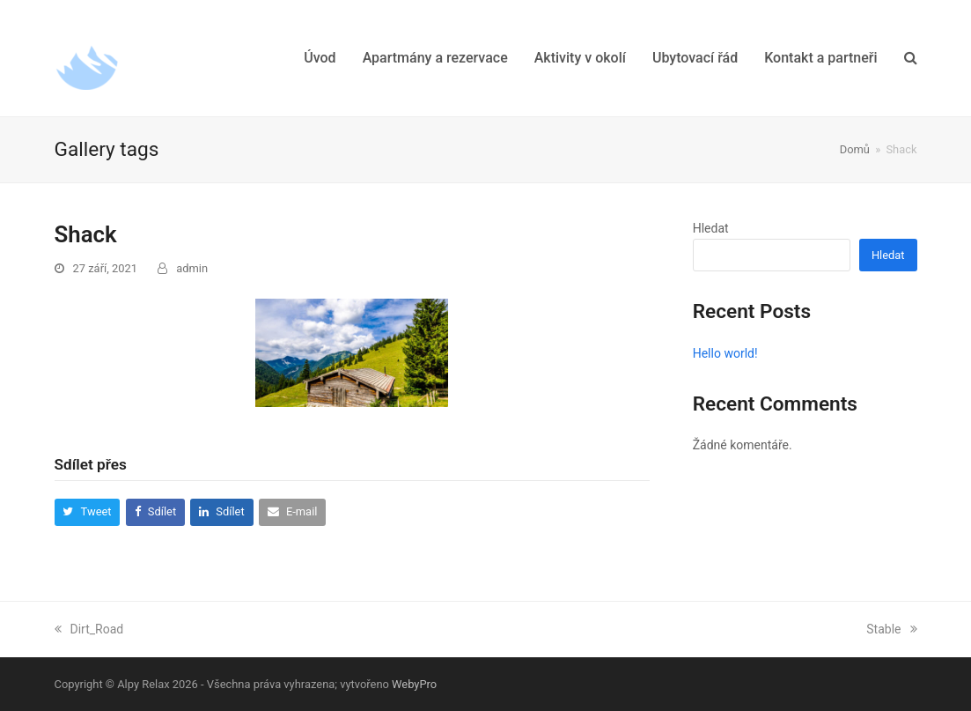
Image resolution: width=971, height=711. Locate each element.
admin (192, 268)
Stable (891, 629)
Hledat (711, 228)
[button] (911, 58)
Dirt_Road (89, 629)
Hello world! (725, 353)
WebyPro (414, 684)
